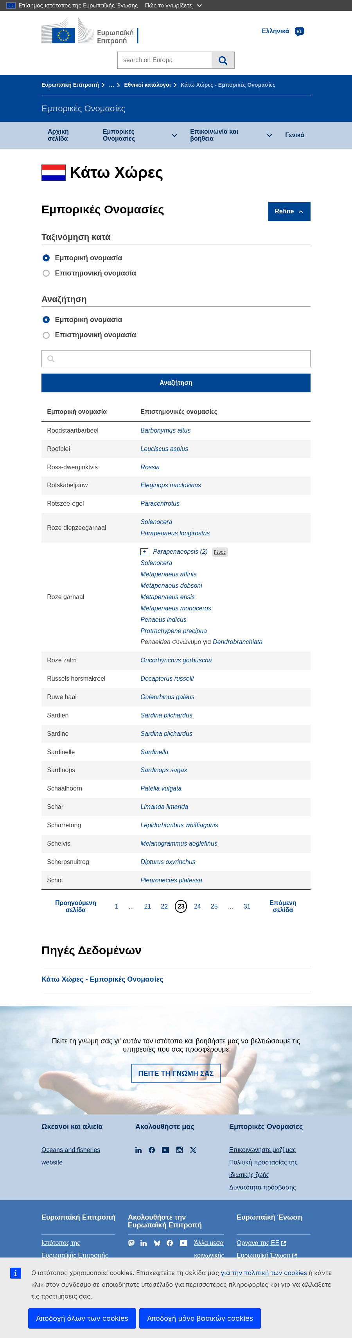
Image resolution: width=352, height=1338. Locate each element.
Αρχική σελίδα (58, 135)
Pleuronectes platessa (171, 880)
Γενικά (294, 135)
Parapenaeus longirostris (175, 533)
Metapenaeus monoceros (175, 608)
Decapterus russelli (167, 678)
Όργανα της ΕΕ (258, 1243)
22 (165, 906)
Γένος (220, 552)
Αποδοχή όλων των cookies (82, 1318)
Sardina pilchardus (166, 715)
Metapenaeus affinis (168, 574)
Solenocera (156, 522)
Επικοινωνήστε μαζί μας (262, 1150)
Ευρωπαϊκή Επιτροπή (70, 85)
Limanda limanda (164, 806)
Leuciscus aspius (164, 448)
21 (148, 906)
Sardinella (154, 752)
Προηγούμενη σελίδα (75, 906)
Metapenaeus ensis (167, 597)
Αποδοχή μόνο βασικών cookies (200, 1318)
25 (215, 906)
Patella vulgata (160, 788)
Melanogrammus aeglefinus (178, 843)
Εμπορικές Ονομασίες (119, 135)
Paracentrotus (160, 503)
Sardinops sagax (163, 770)
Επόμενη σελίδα (282, 906)
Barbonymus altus (165, 430)
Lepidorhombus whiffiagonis (179, 825)
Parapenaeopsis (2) (180, 551)
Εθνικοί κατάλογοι (147, 85)
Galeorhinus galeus (167, 697)
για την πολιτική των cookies (264, 1273)
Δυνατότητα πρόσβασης (262, 1187)
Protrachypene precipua (173, 631)
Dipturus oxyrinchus (168, 862)
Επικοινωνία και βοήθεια (214, 135)
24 (198, 906)
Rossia (150, 467)
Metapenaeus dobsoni (171, 585)
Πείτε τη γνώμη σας (176, 1073)
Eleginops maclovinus (170, 485)
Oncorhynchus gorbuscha (176, 660)
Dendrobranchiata (237, 642)
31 (248, 906)
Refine (284, 211)
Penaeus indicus (163, 619)
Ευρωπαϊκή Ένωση (264, 1255)
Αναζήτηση (223, 60)
